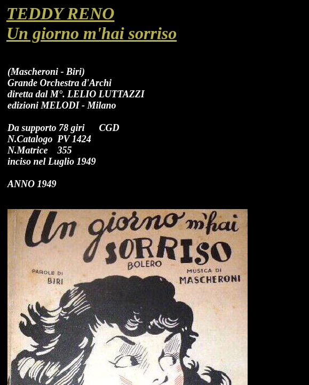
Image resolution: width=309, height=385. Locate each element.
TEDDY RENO (60, 13)
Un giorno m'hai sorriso (91, 33)
